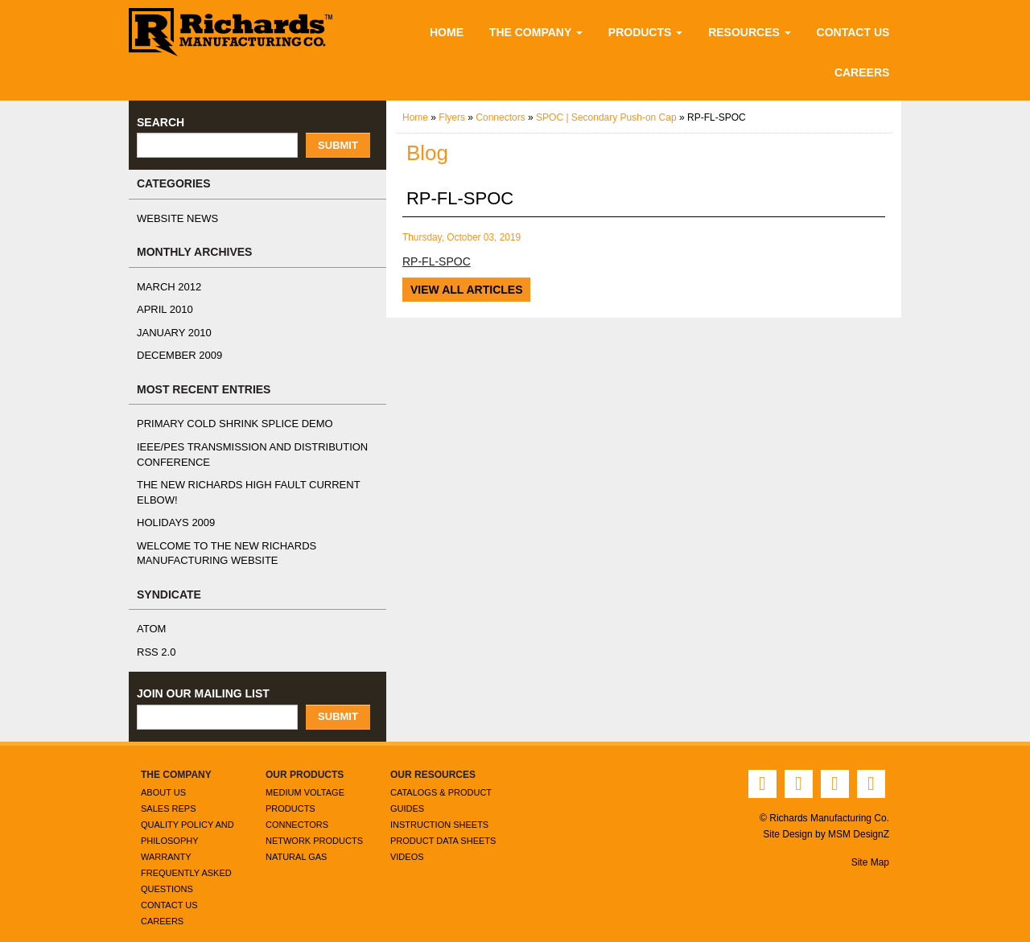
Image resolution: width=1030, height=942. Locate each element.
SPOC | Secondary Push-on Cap (611, 118)
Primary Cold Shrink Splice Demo (225, 424)
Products (653, 31)
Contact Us (852, 31)
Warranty (165, 841)
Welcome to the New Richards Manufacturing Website (218, 538)
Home (456, 31)
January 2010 (170, 333)
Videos (406, 841)
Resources (752, 31)
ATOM (151, 614)
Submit (338, 145)
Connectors (502, 118)
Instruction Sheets (436, 809)
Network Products (312, 825)
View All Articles (464, 289)
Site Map (870, 847)
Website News (173, 219)
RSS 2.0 (154, 637)
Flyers (453, 118)
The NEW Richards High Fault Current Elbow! (257, 485)
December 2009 (175, 355)
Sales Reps (165, 793)
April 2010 (162, 309)
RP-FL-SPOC (435, 261)
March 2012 (167, 287)
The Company (545, 31)
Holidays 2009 (173, 508)
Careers (865, 72)
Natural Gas (296, 841)
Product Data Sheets (441, 825)
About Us (163, 777)
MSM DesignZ (858, 818)
